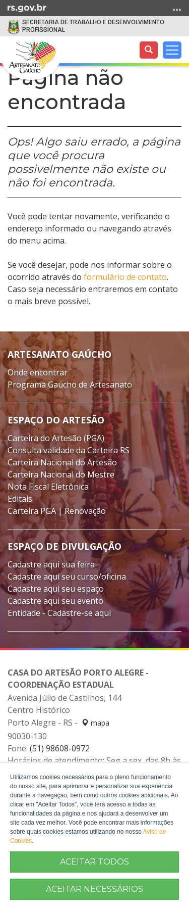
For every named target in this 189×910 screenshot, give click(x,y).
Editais (20, 498)
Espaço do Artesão (56, 420)
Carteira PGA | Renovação (57, 510)
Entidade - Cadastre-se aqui (59, 612)
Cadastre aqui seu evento (55, 600)
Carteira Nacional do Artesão (62, 462)
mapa (95, 723)
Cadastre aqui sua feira (51, 564)
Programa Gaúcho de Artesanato (70, 384)
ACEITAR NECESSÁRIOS (94, 889)
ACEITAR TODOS (94, 862)
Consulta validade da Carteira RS (69, 450)
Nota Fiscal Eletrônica (48, 486)
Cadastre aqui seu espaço (56, 588)
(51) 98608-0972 (60, 748)
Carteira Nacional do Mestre (61, 474)
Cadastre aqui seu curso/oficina (67, 576)
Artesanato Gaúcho (59, 354)
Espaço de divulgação (64, 546)
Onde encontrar (38, 372)
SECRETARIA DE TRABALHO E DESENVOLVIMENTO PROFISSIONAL (93, 26)
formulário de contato (125, 276)
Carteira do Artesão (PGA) (56, 438)
